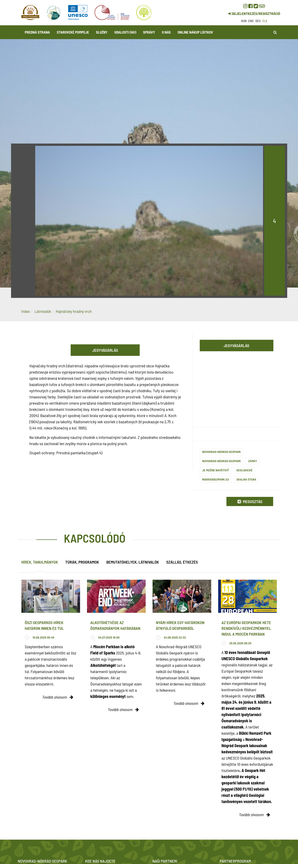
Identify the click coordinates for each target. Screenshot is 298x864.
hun (243, 21)
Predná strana (37, 32)
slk (265, 21)
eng (251, 21)
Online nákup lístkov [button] (195, 32)
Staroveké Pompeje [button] (73, 32)
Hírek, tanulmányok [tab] (39, 561)
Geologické (244, 470)
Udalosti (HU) (125, 32)
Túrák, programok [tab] (82, 561)
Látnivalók (43, 311)
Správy (149, 32)
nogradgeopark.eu (215, 479)
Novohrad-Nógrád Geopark (221, 452)
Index (25, 311)
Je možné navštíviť (215, 470)
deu (258, 21)
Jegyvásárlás (105, 350)
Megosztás (249, 501)
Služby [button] (101, 32)
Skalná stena (246, 479)
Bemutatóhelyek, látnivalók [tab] (132, 561)
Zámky (252, 461)
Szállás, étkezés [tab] (182, 561)
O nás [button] (166, 32)
